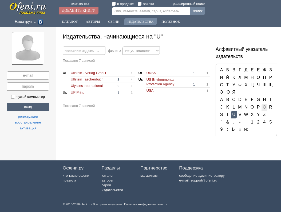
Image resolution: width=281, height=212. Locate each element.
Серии (114, 22)
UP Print (77, 92)
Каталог (70, 22)
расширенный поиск (189, 4)
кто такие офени (76, 176)
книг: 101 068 (80, 3)
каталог (107, 176)
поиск (198, 11)
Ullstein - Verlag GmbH (88, 73)
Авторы (93, 22)
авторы (107, 180)
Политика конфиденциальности (145, 204)
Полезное (170, 22)
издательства (112, 190)
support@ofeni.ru (204, 180)
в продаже (123, 4)
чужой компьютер (28, 97)
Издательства (141, 22)
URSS (151, 73)
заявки (146, 4)
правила (69, 180)
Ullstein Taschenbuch (87, 79)
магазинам (148, 176)
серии (106, 185)
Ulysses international (87, 86)
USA (150, 90)
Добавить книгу (78, 11)
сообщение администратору (201, 176)
